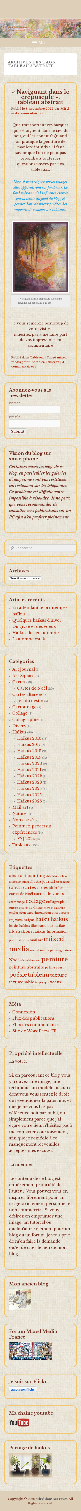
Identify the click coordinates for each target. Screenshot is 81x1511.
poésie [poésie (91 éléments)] (18, 974)
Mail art (20, 807)
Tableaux (37, 357)
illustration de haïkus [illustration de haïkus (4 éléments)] (48, 926)
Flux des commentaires (35, 1024)
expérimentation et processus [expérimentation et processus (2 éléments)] (48, 912)
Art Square (23, 675)
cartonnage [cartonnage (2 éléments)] (17, 902)
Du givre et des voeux (34, 626)
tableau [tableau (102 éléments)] (38, 974)
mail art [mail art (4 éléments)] (36, 940)
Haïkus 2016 (29, 738)
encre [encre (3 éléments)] (13, 908)
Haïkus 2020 (29, 763)
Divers (19, 726)
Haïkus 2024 (29, 788)
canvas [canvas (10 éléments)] (15, 887)
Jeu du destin (30, 700)
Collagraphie (25, 719)
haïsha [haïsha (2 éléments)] (13, 925)
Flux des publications (33, 1018)
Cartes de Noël (32, 688)
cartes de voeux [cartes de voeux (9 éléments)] (49, 893)
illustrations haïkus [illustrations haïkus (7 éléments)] (27, 931)
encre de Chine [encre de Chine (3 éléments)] (31, 908)
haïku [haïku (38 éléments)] (42, 919)
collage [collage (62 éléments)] (35, 901)
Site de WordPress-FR (34, 1031)
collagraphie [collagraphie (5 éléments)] (56, 902)
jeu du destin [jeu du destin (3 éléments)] (19, 940)
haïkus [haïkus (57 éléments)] (59, 919)
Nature (19, 813)
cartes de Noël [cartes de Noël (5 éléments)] (21, 894)
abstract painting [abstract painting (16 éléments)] (27, 875)
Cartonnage (24, 707)
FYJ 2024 (26, 838)
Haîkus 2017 (29, 744)
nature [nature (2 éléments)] (67, 950)
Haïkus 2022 (29, 776)
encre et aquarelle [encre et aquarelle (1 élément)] (54, 908)
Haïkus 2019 (29, 757)
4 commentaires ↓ (29, 113)
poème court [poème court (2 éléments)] (54, 967)
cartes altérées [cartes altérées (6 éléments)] (50, 888)
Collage (20, 713)
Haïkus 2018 (29, 751)
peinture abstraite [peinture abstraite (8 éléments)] (26, 967)
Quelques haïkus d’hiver (37, 620)
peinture (28, 362)
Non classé (23, 820)
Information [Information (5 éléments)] (57, 931)
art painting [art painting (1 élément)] (63, 882)
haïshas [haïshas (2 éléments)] (24, 925)
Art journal (23, 669)
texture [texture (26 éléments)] (58, 975)
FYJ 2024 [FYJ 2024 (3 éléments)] (16, 920)
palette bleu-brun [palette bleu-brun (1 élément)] (30, 960)
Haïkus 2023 (29, 782)
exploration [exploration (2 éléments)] (17, 912)
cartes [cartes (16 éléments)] (29, 887)
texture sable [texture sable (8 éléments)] (21, 982)
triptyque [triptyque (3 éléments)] (42, 982)
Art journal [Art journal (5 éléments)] (45, 881)
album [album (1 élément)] (64, 876)
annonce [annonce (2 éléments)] (15, 881)
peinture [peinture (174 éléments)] (54, 959)
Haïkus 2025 (29, 795)
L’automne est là (28, 639)
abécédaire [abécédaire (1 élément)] (52, 876)
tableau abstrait (47, 362)
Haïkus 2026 (29, 801)
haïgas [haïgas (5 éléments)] (29, 920)
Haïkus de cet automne (35, 632)
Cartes (18, 682)
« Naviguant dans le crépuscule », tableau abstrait (40, 97)
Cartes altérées (27, 694)
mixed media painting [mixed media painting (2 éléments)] (46, 950)
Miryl (64, 109)
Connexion (23, 1012)
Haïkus (19, 732)
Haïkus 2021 (29, 769)
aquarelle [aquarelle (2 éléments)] (28, 881)
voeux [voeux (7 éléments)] (56, 982)
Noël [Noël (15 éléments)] (14, 960)
